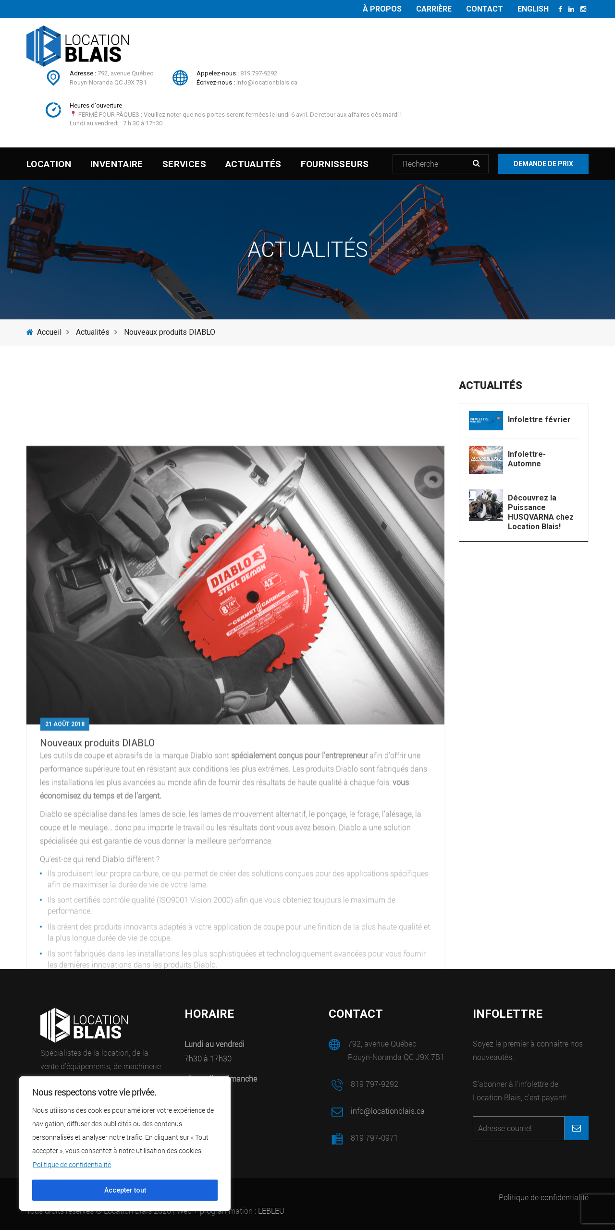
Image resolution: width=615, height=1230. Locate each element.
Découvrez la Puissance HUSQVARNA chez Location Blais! (541, 512)
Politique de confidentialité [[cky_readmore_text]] (72, 1164)
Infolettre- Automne (527, 459)
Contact (484, 8)
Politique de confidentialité (544, 1197)
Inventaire (116, 164)
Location (48, 164)
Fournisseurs (335, 164)
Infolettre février (539, 419)
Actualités (253, 164)
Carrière (434, 8)
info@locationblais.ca (266, 82)
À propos (382, 8)
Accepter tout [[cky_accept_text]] (125, 1190)
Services (184, 164)
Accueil (44, 332)
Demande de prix (543, 164)
